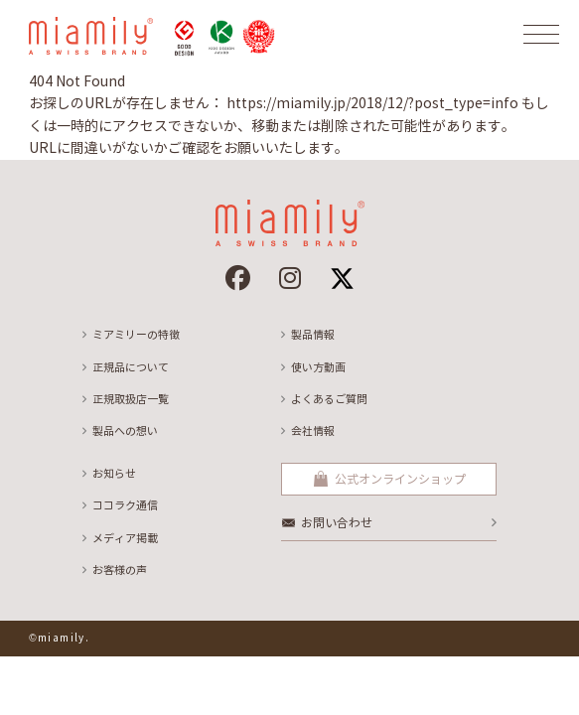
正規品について (130, 367)
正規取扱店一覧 (130, 399)
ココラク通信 (125, 505)
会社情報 (313, 431)
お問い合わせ (336, 522)
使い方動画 (318, 367)
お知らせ (114, 474)
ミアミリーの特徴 (136, 335)
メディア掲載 (125, 538)
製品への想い (125, 431)
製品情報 (313, 335)
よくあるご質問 (329, 399)
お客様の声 (119, 570)
